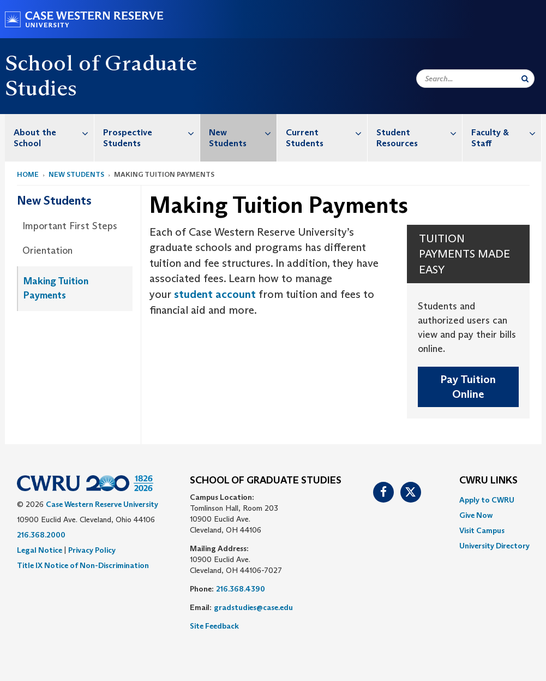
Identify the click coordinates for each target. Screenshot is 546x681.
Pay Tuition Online (468, 387)
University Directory (494, 546)
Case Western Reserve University (102, 504)
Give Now (476, 515)
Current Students (326, 132)
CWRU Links (488, 480)
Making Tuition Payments (55, 288)
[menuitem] (50, 138)
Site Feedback (214, 626)
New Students (243, 132)
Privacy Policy (92, 550)
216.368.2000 (41, 535)
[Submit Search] (525, 78)
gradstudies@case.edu (253, 607)
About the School (54, 132)
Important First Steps (69, 226)
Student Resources (419, 132)
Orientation (47, 250)
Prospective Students (151, 132)
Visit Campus (482, 530)
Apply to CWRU (486, 500)
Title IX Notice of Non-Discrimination (83, 565)
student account (215, 294)
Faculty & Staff (506, 132)
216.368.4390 (240, 589)
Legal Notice (39, 550)
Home (28, 174)
